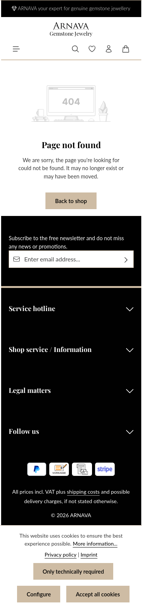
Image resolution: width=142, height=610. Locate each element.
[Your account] (108, 48)
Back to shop (71, 200)
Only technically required (73, 571)
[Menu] (16, 48)
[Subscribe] (126, 259)
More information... (95, 543)
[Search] (75, 48)
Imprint (89, 554)
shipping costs (83, 491)
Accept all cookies (98, 594)
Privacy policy (60, 554)
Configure (39, 594)
